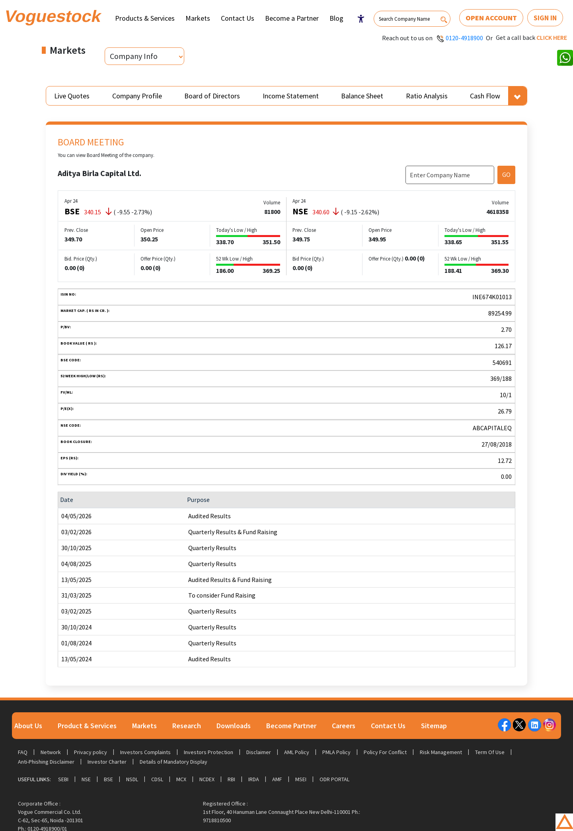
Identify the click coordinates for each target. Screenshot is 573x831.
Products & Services (145, 18)
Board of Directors (212, 95)
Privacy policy (90, 752)
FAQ (22, 752)
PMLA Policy (336, 752)
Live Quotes (72, 95)
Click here (551, 37)
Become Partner (291, 725)
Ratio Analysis (427, 95)
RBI (231, 779)
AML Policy (296, 752)
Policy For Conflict (385, 752)
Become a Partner (292, 18)
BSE (108, 779)
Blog (336, 18)
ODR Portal (334, 779)
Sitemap (434, 725)
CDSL (157, 779)
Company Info (134, 56)
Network (51, 752)
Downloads (233, 725)
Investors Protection (208, 752)
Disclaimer (258, 752)
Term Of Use (490, 752)
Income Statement (291, 95)
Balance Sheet (362, 95)
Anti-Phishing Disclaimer (46, 761)
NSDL (132, 779)
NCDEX (206, 779)
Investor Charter (107, 761)
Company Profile (137, 95)
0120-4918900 (464, 38)
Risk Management (441, 752)
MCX (181, 779)
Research (186, 725)
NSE (86, 779)
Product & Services (87, 725)
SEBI (63, 779)
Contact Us (237, 18)
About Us (28, 725)
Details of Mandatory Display (173, 761)
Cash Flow (485, 95)
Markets (197, 18)
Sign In (545, 17)
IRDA (253, 779)
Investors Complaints (145, 752)
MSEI (300, 779)
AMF (277, 779)
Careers (343, 725)
